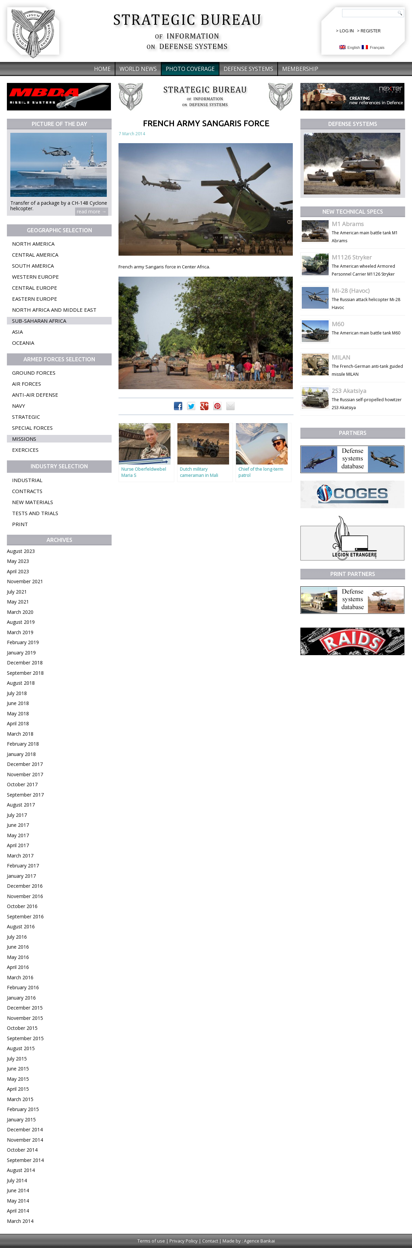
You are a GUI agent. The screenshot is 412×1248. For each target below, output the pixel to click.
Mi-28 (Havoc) (351, 291)
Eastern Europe (34, 298)
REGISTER (371, 31)
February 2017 (23, 865)
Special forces (32, 427)
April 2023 (18, 571)
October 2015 (22, 1028)
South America (33, 265)
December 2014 (25, 1129)
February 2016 (23, 987)
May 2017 (18, 835)
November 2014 (25, 1140)
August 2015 (21, 1048)
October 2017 (22, 784)
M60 (338, 324)
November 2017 (25, 774)
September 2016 (25, 916)
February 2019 (23, 642)
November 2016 (25, 896)
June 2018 (18, 703)
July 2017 (17, 815)
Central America (35, 254)
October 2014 (22, 1149)
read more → (91, 211)
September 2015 (25, 1038)
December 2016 (25, 886)
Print (20, 524)
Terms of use (151, 1241)
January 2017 (21, 876)
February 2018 (23, 743)
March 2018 (20, 733)
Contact (210, 1241)
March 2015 (20, 1099)
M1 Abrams (348, 224)
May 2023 (18, 561)
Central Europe (34, 287)
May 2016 (18, 957)
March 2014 (20, 1221)
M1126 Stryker (352, 257)
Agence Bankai (259, 1241)
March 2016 (20, 977)
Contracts (27, 491)
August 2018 (21, 683)
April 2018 (18, 723)
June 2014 (18, 1190)
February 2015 (23, 1109)
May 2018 (18, 713)
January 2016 (21, 997)
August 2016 (21, 926)
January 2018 (21, 754)
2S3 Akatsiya (349, 391)
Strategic (26, 416)
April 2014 (18, 1210)
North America (33, 243)
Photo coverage (190, 69)
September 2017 (25, 794)
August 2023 (21, 551)
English (349, 47)
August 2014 (21, 1170)
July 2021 (17, 591)
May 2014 (18, 1200)
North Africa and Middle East (54, 309)
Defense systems (248, 69)
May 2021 (18, 601)
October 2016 (22, 906)
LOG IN (347, 31)
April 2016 (18, 967)
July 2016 (17, 937)
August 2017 (21, 804)
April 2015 (18, 1089)
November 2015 (25, 1018)
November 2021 (25, 581)
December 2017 (25, 764)
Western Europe (35, 276)
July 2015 (17, 1058)
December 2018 (25, 662)
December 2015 (25, 1007)
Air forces (26, 383)
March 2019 (20, 632)
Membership (300, 69)
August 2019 (21, 622)
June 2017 (18, 825)
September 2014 (25, 1160)
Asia (17, 331)
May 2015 (18, 1079)
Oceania (23, 342)
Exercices (25, 449)
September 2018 (25, 673)
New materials (32, 502)
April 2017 (18, 845)
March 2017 (20, 855)
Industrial (27, 480)
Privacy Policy (183, 1241)
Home (102, 69)
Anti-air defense (35, 394)
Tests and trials (35, 513)
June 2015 (18, 1068)
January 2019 (21, 652)
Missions (24, 438)
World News (138, 69)
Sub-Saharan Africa (39, 320)
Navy (18, 405)
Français (373, 47)
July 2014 (17, 1180)
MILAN (341, 357)
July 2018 (17, 693)
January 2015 (21, 1119)
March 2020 (20, 612)
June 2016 (18, 946)
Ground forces (33, 372)
